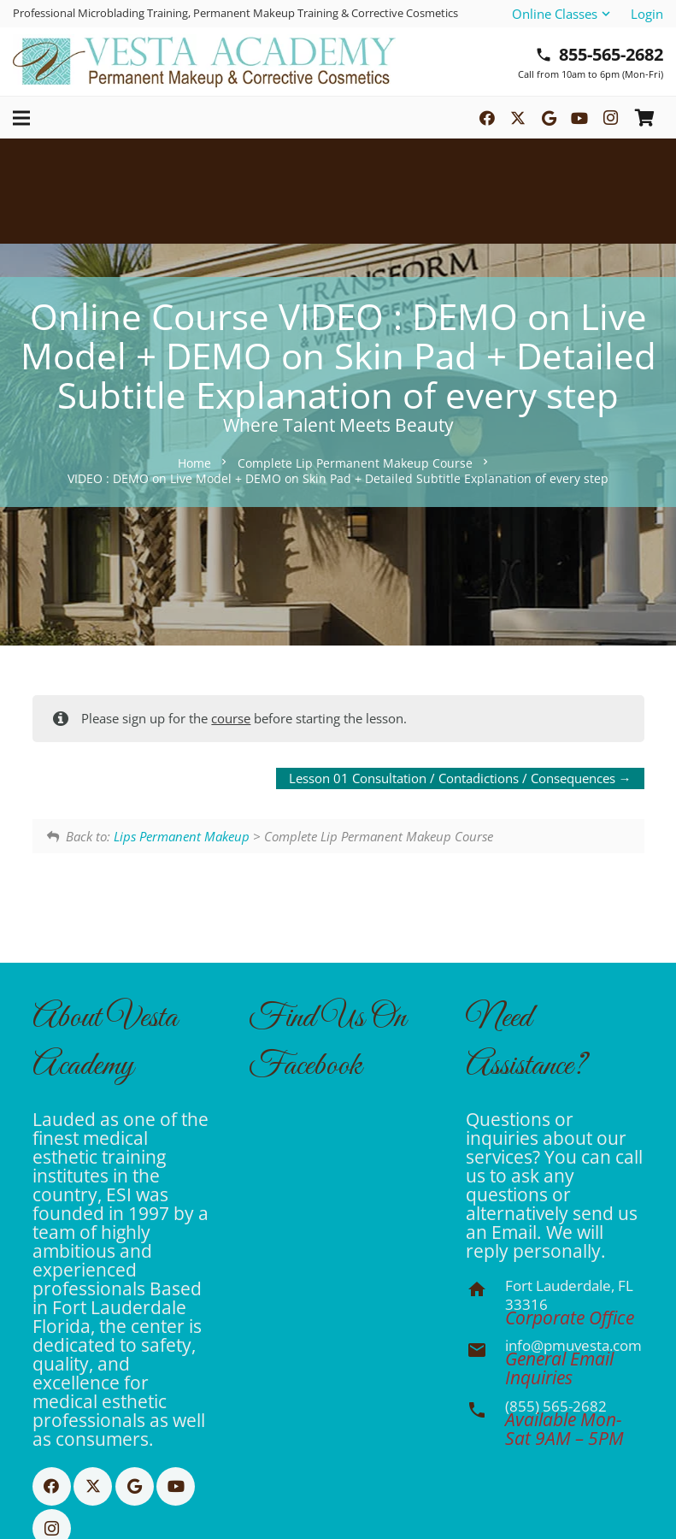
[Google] (548, 118)
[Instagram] (610, 118)
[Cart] (644, 118)
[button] (562, 14)
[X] (518, 118)
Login (647, 13)
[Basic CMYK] (204, 62)
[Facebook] (487, 118)
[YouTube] (579, 118)
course (230, 718)
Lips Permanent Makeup (182, 836)
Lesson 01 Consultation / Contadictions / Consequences (460, 778)
